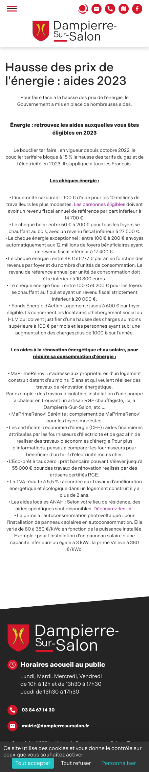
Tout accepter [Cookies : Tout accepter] (32, 763)
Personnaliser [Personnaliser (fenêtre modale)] (118, 763)
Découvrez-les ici (112, 509)
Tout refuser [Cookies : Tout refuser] (76, 763)
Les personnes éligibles (99, 204)
